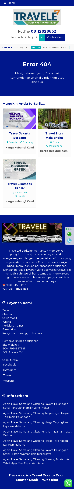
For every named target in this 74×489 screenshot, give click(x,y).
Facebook (9, 364)
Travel (6, 310)
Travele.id (15, 250)
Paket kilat (9, 329)
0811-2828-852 (16, 285)
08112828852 (43, 31)
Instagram (9, 370)
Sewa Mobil (9, 318)
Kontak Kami (51, 37)
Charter (7, 314)
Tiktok (7, 375)
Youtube (8, 380)
